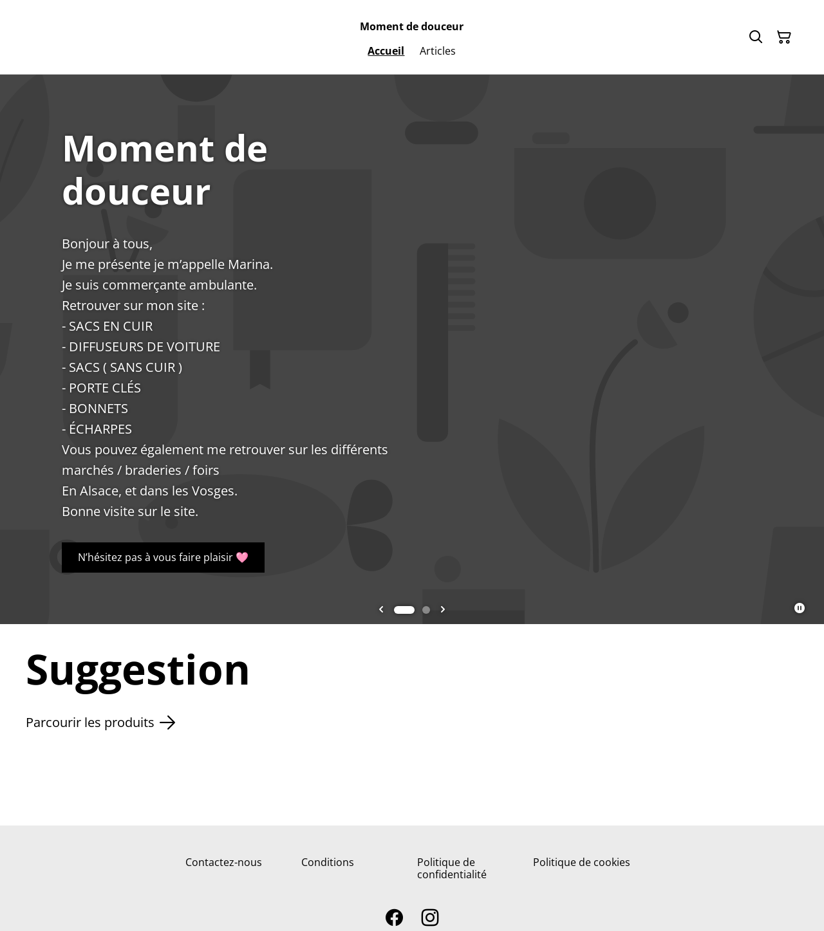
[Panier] (784, 37)
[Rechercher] (756, 37)
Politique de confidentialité (452, 868)
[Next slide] (443, 610)
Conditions (327, 862)
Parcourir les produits (100, 722)
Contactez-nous (223, 862)
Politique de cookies (581, 862)
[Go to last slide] (381, 610)
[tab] (404, 610)
